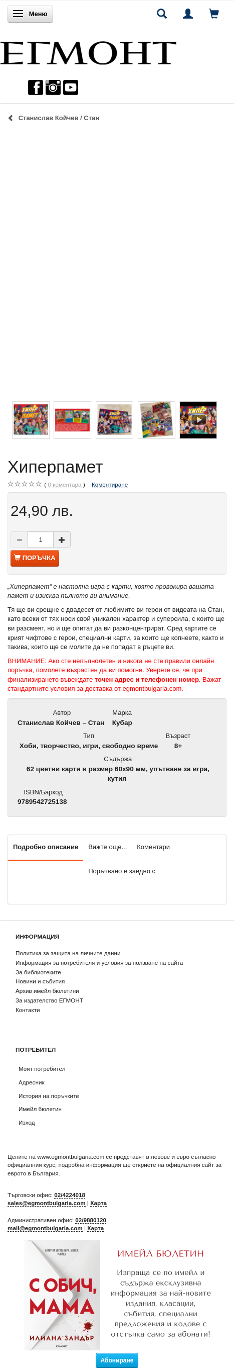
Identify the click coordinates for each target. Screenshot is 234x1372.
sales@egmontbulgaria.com (47, 1203)
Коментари (153, 847)
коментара (64, 484)
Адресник (32, 1082)
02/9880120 (90, 1220)
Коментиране (110, 484)
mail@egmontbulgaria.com (45, 1228)
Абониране (117, 1360)
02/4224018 (69, 1195)
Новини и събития (40, 981)
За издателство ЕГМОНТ (49, 1000)
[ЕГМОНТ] (88, 50)
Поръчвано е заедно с (121, 871)
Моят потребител (42, 1068)
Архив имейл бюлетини (47, 990)
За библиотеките (38, 972)
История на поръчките (49, 1095)
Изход (27, 1122)
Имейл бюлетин (40, 1109)
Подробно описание (45, 847)
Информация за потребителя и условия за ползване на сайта (99, 962)
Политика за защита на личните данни (68, 953)
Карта (98, 1203)
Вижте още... (107, 847)
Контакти (28, 1010)
